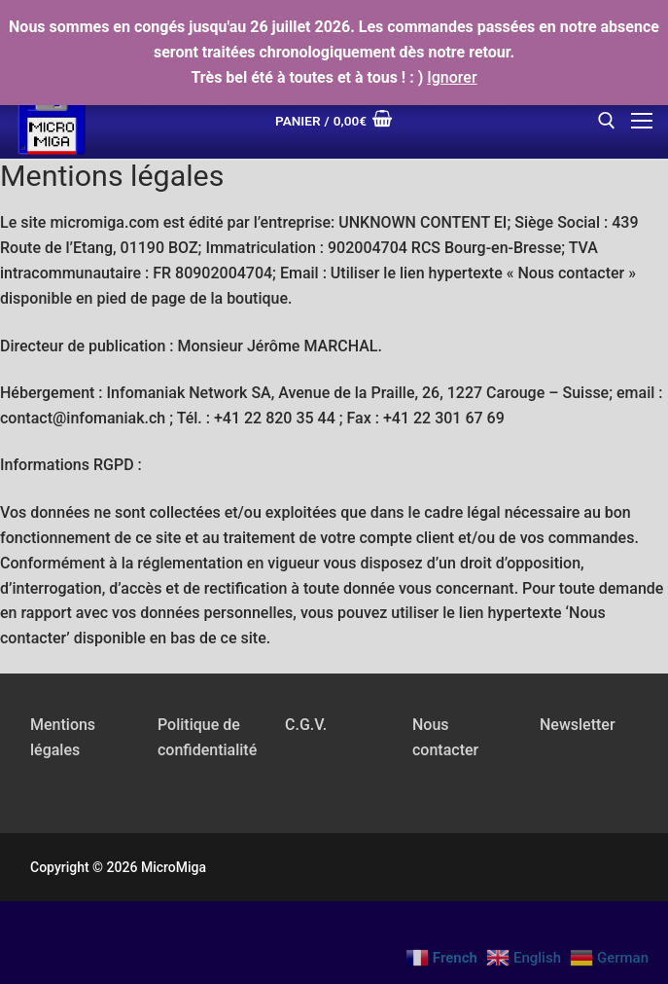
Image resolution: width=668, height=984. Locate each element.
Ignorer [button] (451, 77)
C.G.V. (306, 724)
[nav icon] (641, 120)
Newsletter (577, 724)
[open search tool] (606, 120)
